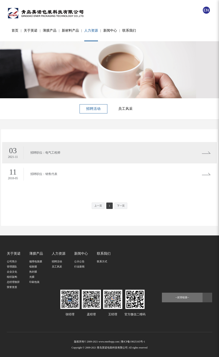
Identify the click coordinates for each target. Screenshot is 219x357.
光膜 (31, 276)
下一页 (121, 205)
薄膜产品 (49, 30)
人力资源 (91, 35)
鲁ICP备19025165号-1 (133, 341)
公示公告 (79, 261)
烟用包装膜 (35, 261)
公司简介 (12, 261)
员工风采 (125, 108)
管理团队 (12, 266)
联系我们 (129, 30)
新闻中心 (110, 30)
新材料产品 (70, 30)
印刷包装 (34, 282)
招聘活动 (93, 108)
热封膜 (33, 271)
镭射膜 (33, 266)
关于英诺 (30, 30)
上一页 (98, 205)
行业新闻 (79, 266)
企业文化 (12, 271)
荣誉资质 (12, 287)
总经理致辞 (13, 282)
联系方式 (102, 261)
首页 (15, 30)
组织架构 (12, 276)
